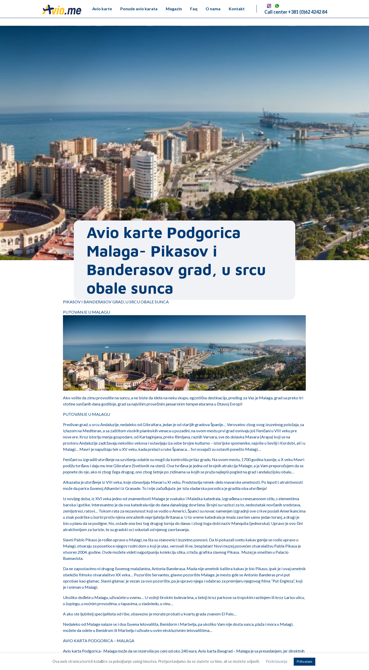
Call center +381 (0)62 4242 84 (295, 12)
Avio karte (102, 8)
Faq (193, 8)
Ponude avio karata (139, 8)
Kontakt (237, 8)
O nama (213, 8)
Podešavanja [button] (276, 661)
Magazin (174, 8)
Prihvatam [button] (304, 661)
